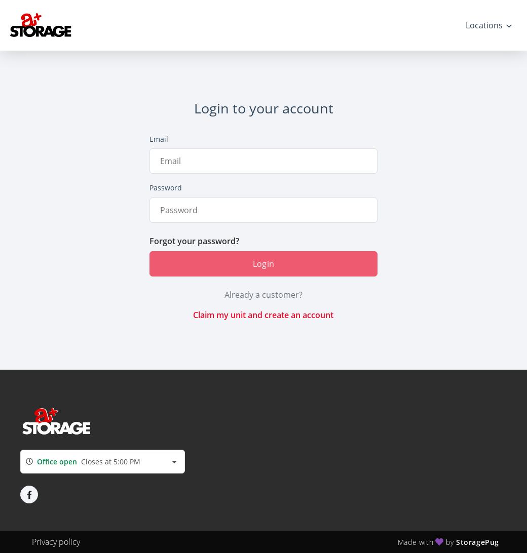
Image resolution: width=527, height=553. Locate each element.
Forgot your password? (194, 241)
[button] (29, 494)
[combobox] (102, 461)
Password (165, 187)
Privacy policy (56, 541)
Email (158, 139)
